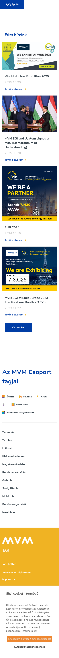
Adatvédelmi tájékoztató (16, 572)
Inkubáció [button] (8, 512)
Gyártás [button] (7, 480)
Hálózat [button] (7, 448)
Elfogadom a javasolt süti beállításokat (29, 639)
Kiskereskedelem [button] (13, 456)
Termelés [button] (8, 432)
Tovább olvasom (14, 89)
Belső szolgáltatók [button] (14, 504)
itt (35, 631)
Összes (8, 396)
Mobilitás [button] (8, 496)
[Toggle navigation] (53, 4)
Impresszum (9, 579)
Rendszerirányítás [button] (14, 472)
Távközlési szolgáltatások (18, 412)
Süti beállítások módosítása (29, 647)
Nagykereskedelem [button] (14, 464)
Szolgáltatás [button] (10, 488)
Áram (41, 396)
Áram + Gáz (20, 404)
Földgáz (25, 396)
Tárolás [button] (7, 440)
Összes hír (18, 327)
